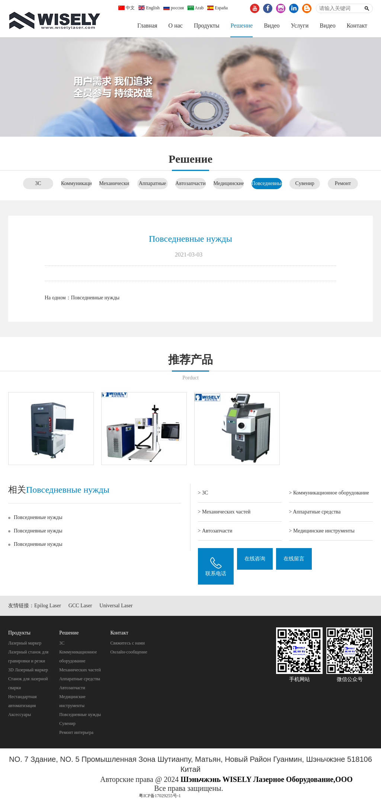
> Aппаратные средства (315, 512)
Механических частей (80, 669)
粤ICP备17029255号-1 (160, 795)
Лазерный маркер (24, 643)
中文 (126, 7)
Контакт (357, 25)
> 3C (203, 493)
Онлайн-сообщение (128, 652)
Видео (271, 25)
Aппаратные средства (79, 678)
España (217, 7)
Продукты (207, 25)
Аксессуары (19, 714)
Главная (147, 25)
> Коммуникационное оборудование (329, 493)
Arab (196, 7)
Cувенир (304, 183)
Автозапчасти (190, 183)
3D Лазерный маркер (28, 669)
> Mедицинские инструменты (322, 531)
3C (38, 183)
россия (173, 7)
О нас (176, 25)
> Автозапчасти (215, 531)
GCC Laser (80, 606)
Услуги (300, 25)
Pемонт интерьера (76, 732)
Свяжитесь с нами (127, 643)
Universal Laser (115, 606)
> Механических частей (224, 512)
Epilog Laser (47, 606)
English (149, 7)
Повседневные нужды (95, 297)
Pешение (241, 25)
